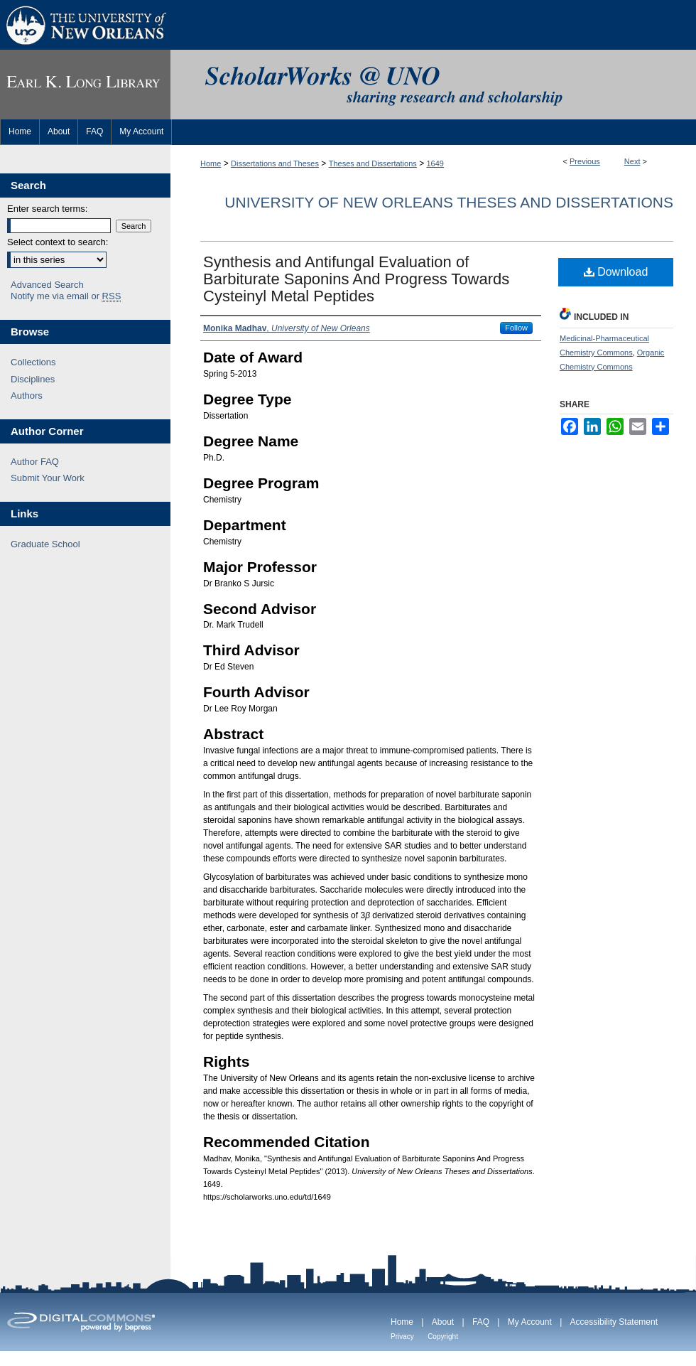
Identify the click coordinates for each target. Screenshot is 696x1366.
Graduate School (45, 544)
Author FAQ (35, 461)
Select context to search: (57, 242)
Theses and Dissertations (373, 163)
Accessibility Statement (614, 1322)
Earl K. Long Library (85, 84)
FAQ (480, 1322)
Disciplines (33, 379)
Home (210, 163)
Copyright (443, 1336)
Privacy (402, 1336)
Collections (33, 362)
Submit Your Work (48, 478)
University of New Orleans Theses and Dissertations (448, 202)
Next (632, 161)
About (443, 1322)
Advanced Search (47, 284)
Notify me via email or (66, 296)
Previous (585, 161)
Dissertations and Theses (275, 163)
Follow (516, 327)
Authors (27, 395)
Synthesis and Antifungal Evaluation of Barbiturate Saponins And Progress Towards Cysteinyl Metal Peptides (356, 279)
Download (616, 272)
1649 (435, 163)
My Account (530, 1322)
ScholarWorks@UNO (433, 84)
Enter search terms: (47, 208)
